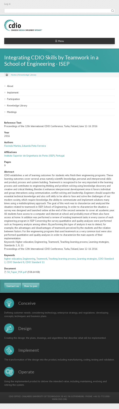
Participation (13, 99)
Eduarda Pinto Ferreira (34, 145)
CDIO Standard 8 (15, 262)
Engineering (29, 258)
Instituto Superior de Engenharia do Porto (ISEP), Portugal (34, 155)
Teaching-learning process (62, 258)
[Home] (6, 74)
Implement (12, 92)
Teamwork (41, 258)
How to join (30, 286)
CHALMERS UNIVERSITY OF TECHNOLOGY (41, 396)
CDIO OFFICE (15, 396)
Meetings (12, 112)
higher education (13, 258)
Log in (7, 3)
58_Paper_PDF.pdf (17, 272)
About (10, 86)
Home (14, 74)
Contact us (12, 286)
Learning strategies (87, 258)
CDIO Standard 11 (35, 262)
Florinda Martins (12, 145)
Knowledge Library (27, 74)
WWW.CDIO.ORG (59, 399)
